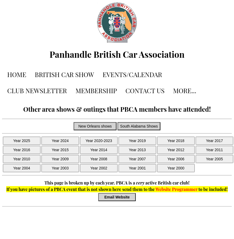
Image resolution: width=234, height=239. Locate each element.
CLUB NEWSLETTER (37, 90)
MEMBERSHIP (96, 90)
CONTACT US (145, 90)
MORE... (184, 90)
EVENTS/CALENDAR (132, 74)
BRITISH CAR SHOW (64, 74)
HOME (16, 74)
